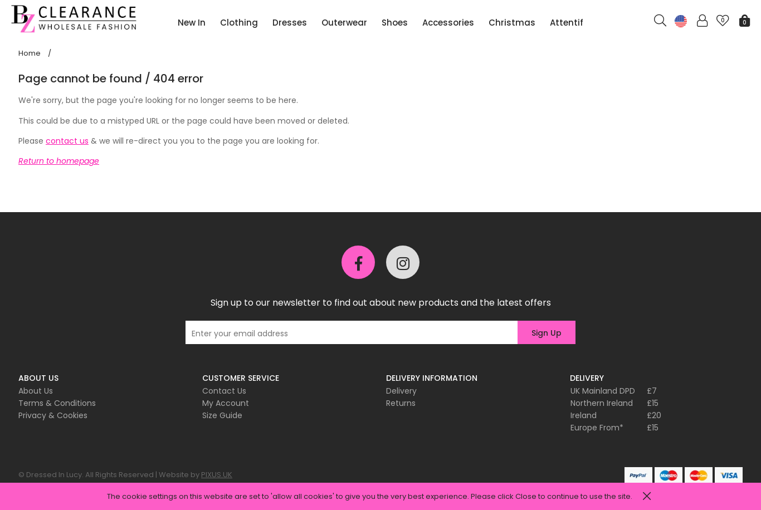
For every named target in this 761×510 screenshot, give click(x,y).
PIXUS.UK (216, 474)
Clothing (239, 22)
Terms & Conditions (57, 403)
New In (192, 22)
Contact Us (224, 390)
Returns (401, 403)
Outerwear (344, 22)
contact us (67, 140)
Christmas (512, 22)
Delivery (401, 390)
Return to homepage (58, 160)
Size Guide (222, 415)
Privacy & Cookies (52, 415)
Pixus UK (75, 18)
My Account (225, 403)
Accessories (448, 22)
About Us (35, 390)
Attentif (566, 22)
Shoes (395, 22)
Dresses (289, 22)
